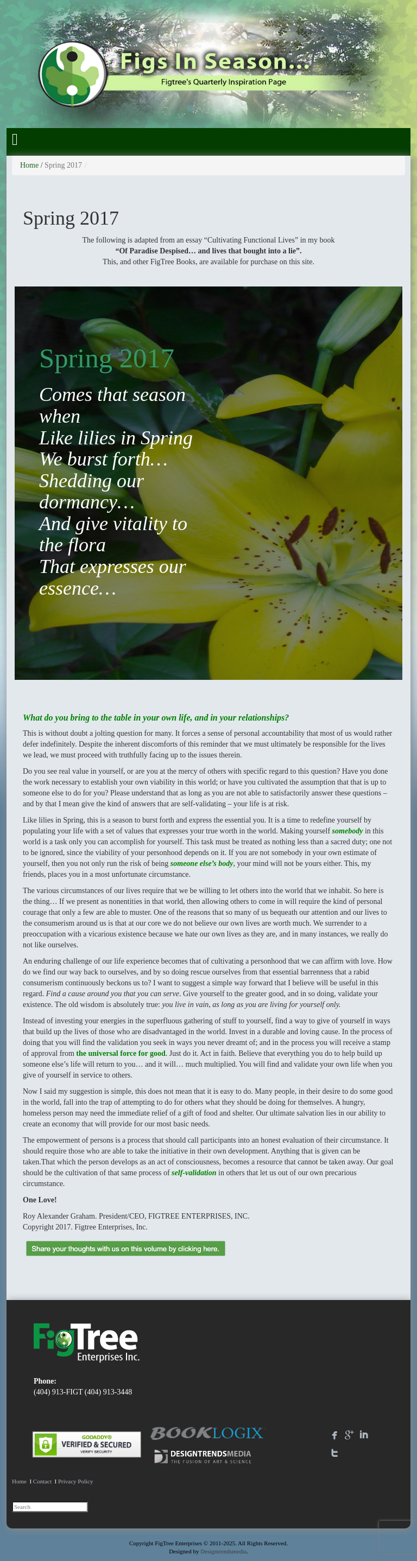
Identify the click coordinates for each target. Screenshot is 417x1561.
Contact (42, 1481)
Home (29, 165)
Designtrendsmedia (223, 1551)
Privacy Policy (75, 1481)
